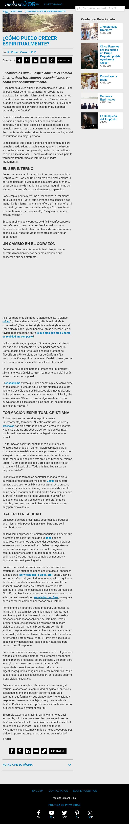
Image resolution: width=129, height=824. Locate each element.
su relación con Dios (46, 597)
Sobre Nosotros (85, 790)
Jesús (50, 480)
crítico (6, 321)
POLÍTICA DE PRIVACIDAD (65, 804)
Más (7, 12)
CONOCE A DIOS (14, 4)
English (37, 790)
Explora (33, 4)
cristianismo (12, 383)
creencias (8, 426)
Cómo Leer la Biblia (108, 78)
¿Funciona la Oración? (108, 28)
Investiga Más (53, 4)
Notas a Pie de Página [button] (18, 764)
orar (50, 574)
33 (91, 814)
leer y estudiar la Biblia (33, 574)
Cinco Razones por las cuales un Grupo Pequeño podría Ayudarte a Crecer (110, 54)
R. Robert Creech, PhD (21, 52)
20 (53, 814)
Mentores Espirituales (107, 98)
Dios (48, 538)
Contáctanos (58, 790)
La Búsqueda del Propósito (108, 118)
